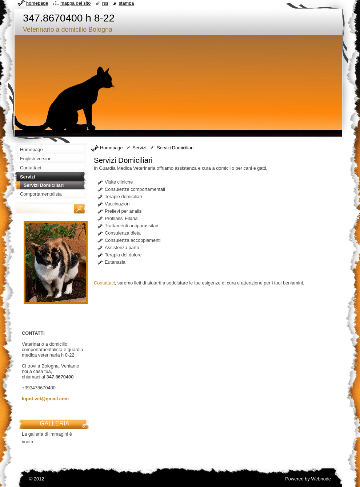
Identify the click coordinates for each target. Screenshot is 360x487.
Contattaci (104, 283)
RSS (105, 3)
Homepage (111, 147)
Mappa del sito (75, 3)
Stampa (126, 3)
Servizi (139, 147)
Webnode (321, 479)
